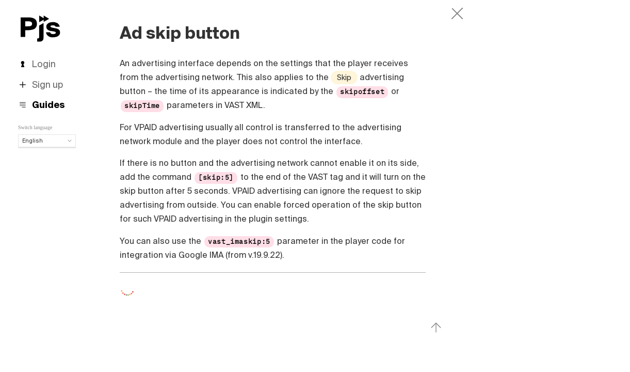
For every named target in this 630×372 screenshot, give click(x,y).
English (47, 140)
